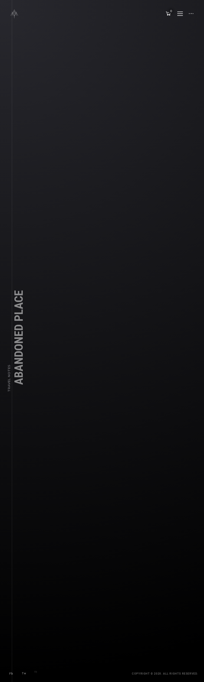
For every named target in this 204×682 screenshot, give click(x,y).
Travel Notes (9, 381)
